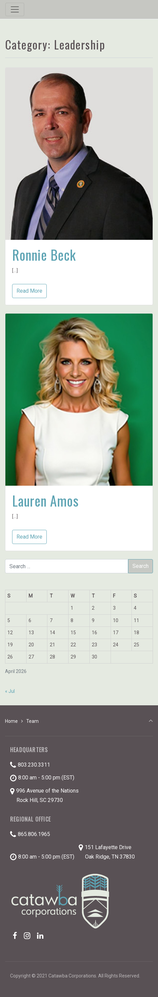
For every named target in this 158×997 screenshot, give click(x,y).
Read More (29, 291)
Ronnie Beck (44, 255)
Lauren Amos (45, 500)
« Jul (10, 691)
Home (11, 721)
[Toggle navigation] (14, 9)
